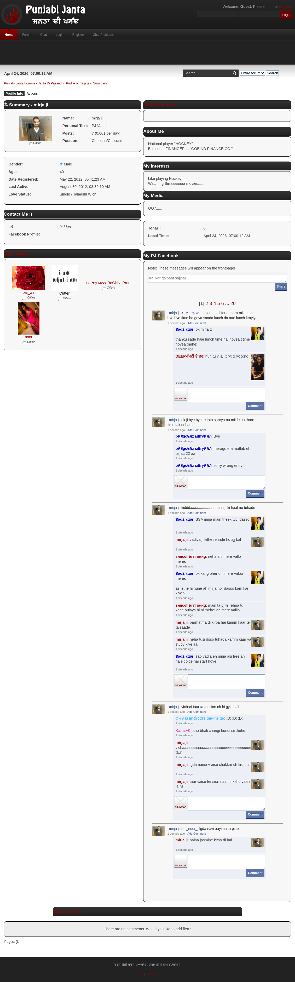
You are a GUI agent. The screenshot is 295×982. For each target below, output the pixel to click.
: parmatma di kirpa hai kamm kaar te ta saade (213, 624)
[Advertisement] (148, 52)
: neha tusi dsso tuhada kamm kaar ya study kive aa (213, 641)
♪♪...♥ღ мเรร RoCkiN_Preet (108, 283)
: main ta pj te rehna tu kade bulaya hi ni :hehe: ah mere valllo (210, 607)
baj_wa (29, 292)
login (270, 6)
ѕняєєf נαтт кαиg (191, 556)
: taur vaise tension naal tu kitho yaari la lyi (213, 784)
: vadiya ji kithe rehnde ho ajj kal (208, 539)
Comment (255, 406)
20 (233, 303)
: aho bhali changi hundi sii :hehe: (211, 730)
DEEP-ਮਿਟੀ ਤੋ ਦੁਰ (189, 356)
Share (281, 286)
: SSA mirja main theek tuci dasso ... (213, 521)
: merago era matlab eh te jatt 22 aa (213, 451)
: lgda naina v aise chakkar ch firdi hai (213, 764)
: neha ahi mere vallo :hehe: (208, 559)
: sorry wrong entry (209, 465)
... (227, 303)
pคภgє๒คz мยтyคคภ (193, 436)
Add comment (68, 911)
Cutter (64, 293)
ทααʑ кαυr (194, 313)
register (285, 6)
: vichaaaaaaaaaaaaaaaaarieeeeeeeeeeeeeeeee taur (213, 747)
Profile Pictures (159, 104)
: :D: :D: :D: (209, 718)
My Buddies (16, 253)
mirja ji (174, 313)
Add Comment (196, 323)
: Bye (198, 436)
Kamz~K (183, 730)
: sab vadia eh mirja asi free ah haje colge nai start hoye (210, 658)
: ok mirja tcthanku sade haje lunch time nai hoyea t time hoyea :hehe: (213, 336)
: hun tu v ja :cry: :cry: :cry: (212, 356)
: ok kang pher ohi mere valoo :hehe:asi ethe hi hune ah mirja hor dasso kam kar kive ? (212, 583)
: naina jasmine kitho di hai (204, 840)
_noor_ (28, 337)
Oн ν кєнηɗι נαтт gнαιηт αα (200, 718)
